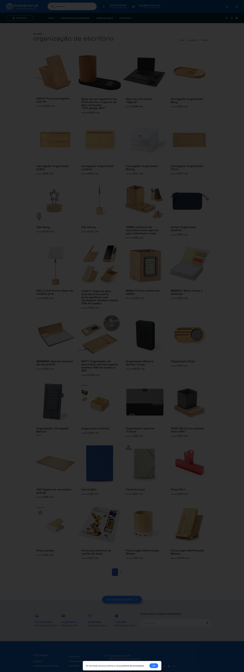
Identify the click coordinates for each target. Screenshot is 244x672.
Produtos (192, 40)
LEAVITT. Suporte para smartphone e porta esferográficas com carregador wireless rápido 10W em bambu (99, 297)
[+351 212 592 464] (103, 6)
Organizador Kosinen (95, 428)
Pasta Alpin (89, 489)
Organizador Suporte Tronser (140, 430)
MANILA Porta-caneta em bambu (143, 292)
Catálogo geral (104, 17)
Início (51, 17)
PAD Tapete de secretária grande (53, 490)
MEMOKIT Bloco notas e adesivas (187, 292)
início (181, 40)
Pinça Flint (178, 489)
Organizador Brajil (183, 361)
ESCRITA (205, 40)
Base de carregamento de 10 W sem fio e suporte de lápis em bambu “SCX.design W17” (99, 103)
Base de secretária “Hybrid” (139, 100)
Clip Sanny (88, 227)
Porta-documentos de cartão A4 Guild (96, 552)
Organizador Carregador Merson (52, 430)
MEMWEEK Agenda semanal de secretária (54, 362)
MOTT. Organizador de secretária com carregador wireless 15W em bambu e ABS (99, 365)
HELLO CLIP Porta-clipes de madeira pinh (54, 292)
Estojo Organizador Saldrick (184, 228)
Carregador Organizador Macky (142, 167)
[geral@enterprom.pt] (133, 6)
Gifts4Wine (74, 666)
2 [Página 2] (121, 572)
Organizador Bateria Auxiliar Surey (139, 362)
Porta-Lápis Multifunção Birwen (142, 552)
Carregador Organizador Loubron (97, 167)
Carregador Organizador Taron (187, 167)
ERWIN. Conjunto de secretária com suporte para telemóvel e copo (142, 230)
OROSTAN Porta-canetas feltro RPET (187, 430)
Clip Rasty (43, 227)
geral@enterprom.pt (149, 5)
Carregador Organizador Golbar (52, 167)
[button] (19, 18)
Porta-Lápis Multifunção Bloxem (187, 552)
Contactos (125, 17)
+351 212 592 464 (118, 5)
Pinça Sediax (45, 550)
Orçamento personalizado (75, 17)
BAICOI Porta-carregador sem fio (53, 100)
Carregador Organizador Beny (187, 100)
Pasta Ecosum (135, 489)
